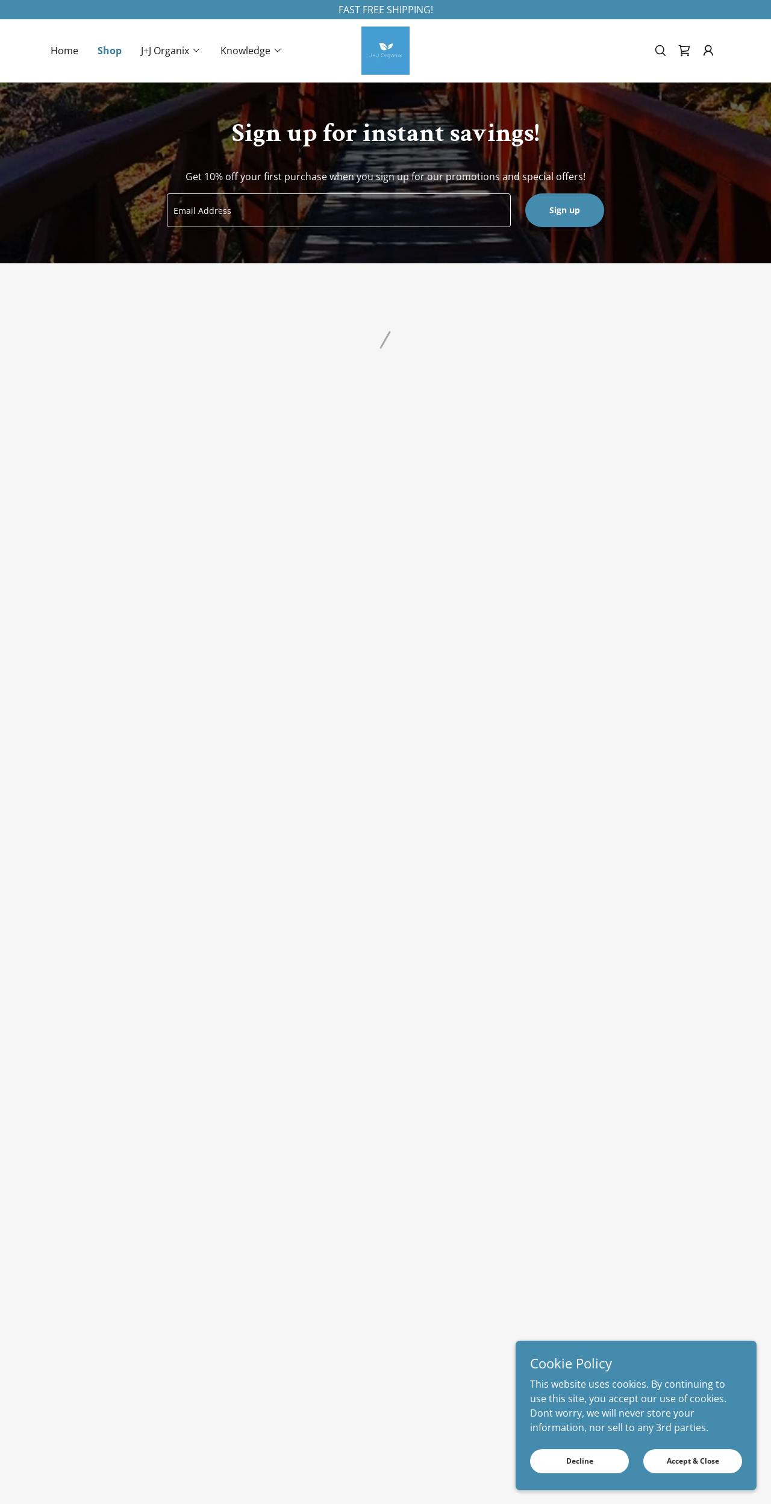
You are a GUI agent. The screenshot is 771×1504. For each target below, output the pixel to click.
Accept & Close (693, 1461)
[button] (171, 50)
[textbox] (338, 210)
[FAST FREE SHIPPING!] (385, 9)
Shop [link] (110, 50)
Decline (579, 1461)
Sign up (564, 210)
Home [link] (64, 50)
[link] (385, 49)
